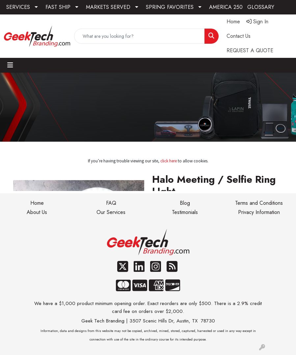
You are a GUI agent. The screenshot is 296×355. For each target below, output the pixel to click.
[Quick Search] (139, 36)
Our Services (110, 212)
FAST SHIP (57, 7)
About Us (37, 212)
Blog (185, 203)
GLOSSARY (260, 7)
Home (37, 203)
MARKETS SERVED (108, 7)
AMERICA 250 (226, 7)
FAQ (111, 203)
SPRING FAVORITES (170, 7)
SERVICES (18, 7)
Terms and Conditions (259, 203)
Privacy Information (259, 212)
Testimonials (185, 212)
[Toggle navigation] (10, 65)
